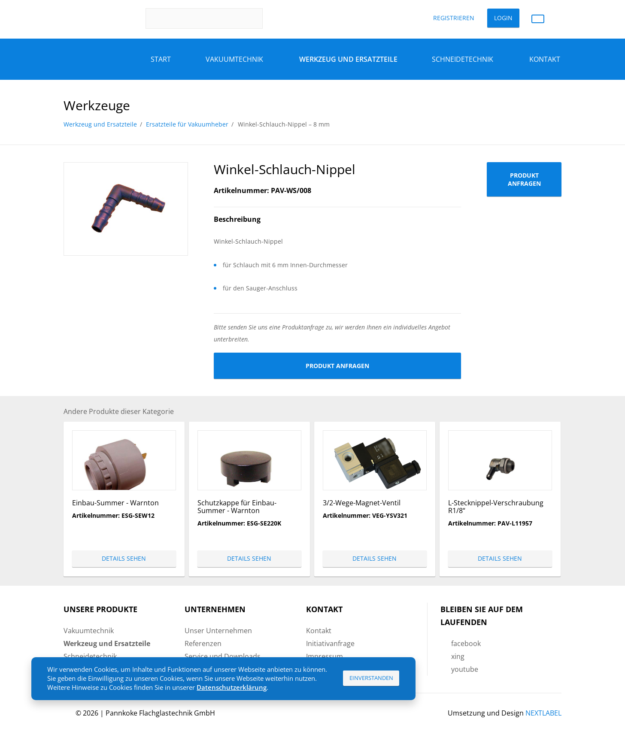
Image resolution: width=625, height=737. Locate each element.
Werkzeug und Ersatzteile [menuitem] (107, 643)
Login (503, 18)
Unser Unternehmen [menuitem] (218, 630)
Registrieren (453, 18)
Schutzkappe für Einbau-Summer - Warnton (236, 506)
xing (457, 656)
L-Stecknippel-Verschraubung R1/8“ (495, 506)
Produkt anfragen (337, 366)
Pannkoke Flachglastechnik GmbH (160, 713)
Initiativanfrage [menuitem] (330, 643)
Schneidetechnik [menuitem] (90, 656)
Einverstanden (371, 678)
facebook (466, 643)
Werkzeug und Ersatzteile (100, 124)
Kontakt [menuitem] (318, 630)
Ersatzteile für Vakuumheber (187, 124)
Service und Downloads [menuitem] (223, 656)
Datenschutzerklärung (232, 687)
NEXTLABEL (543, 713)
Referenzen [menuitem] (203, 643)
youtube (464, 669)
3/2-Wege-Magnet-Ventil (361, 502)
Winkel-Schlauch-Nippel (284, 169)
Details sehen (124, 558)
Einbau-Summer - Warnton (115, 502)
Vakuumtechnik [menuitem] (89, 630)
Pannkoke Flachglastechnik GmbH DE (94, 18)
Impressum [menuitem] (324, 656)
